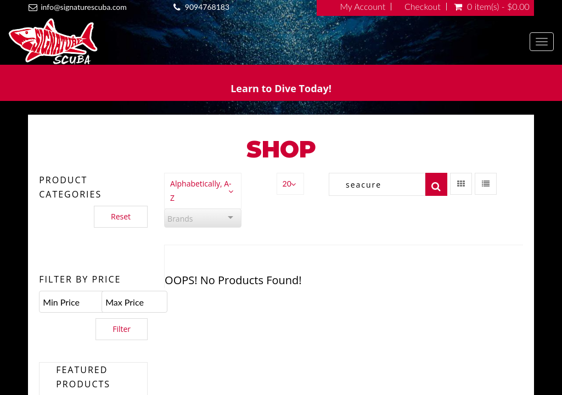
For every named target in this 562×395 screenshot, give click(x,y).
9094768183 (207, 7)
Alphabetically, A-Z (200, 190)
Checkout (422, 6)
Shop (281, 149)
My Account (363, 6)
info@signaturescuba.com (83, 7)
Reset (121, 216)
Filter (122, 329)
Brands (180, 218)
